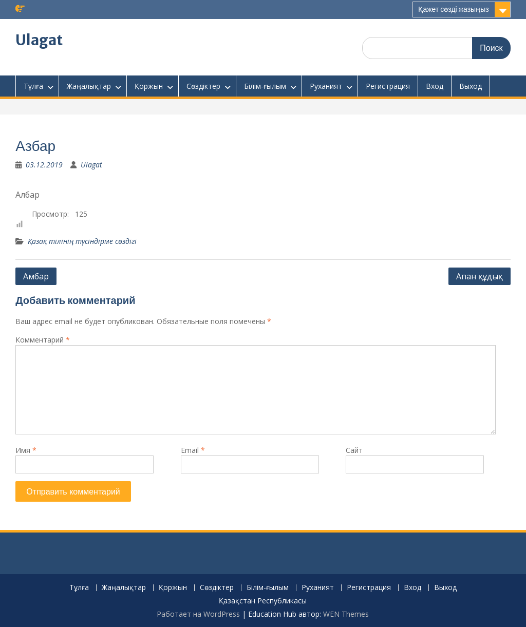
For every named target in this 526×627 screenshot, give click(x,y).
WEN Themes (346, 614)
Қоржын (149, 86)
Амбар (36, 276)
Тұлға (33, 86)
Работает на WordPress (198, 614)
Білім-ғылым (265, 86)
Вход (434, 86)
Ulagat (39, 40)
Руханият (326, 86)
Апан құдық (479, 276)
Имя (25, 450)
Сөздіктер (203, 86)
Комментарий (42, 340)
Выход (470, 86)
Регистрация (388, 86)
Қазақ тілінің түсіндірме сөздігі (82, 241)
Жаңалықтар (89, 86)
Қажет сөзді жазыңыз (453, 9)
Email (193, 450)
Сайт (354, 450)
